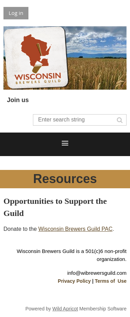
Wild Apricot (65, 308)
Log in (16, 12)
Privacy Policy (74, 281)
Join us (18, 100)
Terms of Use (111, 281)
